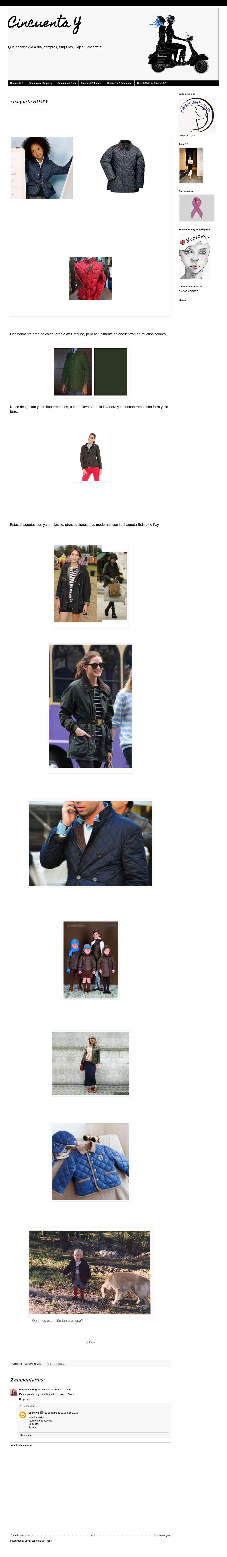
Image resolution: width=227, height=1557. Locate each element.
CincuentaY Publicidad (119, 83)
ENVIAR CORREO (188, 291)
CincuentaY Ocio (67, 83)
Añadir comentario (21, 1445)
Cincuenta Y (44, 24)
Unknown (33, 1413)
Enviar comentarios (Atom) (38, 1540)
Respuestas (29, 1406)
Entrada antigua (162, 1535)
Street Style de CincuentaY (152, 83)
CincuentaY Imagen (91, 83)
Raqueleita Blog (28, 1389)
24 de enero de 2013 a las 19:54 (54, 1389)
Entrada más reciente (22, 1535)
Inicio (93, 1535)
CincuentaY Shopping (40, 83)
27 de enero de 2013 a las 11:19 (61, 1413)
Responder (25, 1399)
